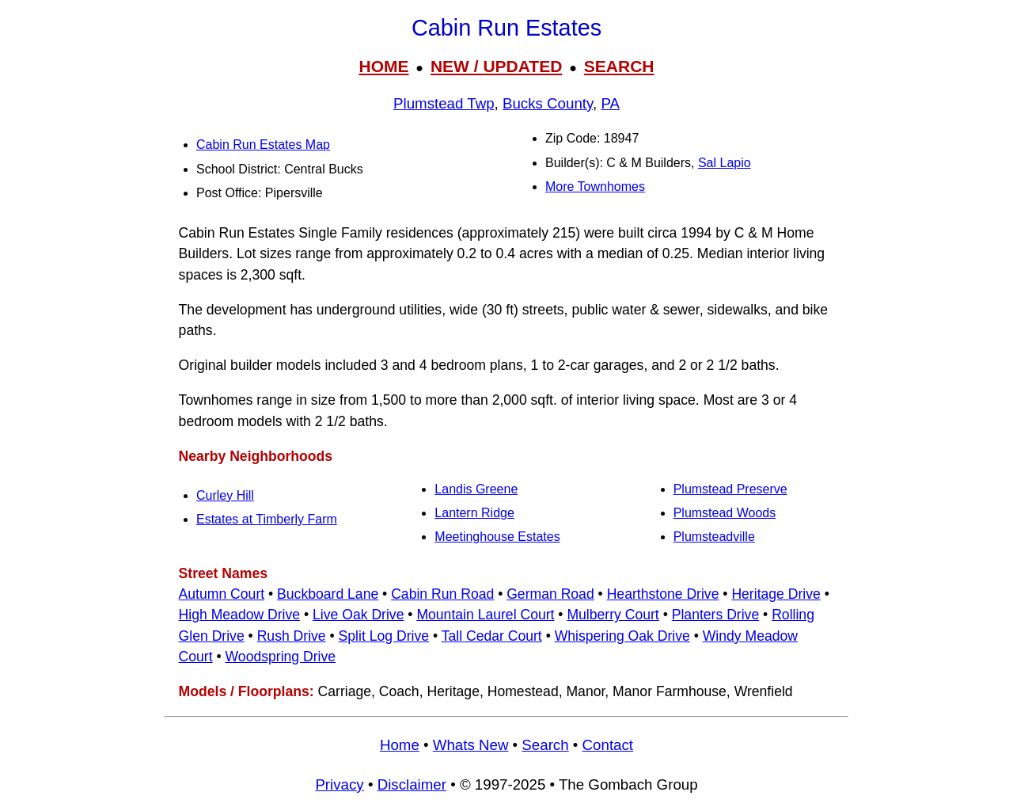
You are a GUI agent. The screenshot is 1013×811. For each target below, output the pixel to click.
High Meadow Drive (240, 615)
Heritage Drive (775, 594)
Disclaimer (412, 784)
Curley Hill (225, 495)
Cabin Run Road (442, 594)
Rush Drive (291, 636)
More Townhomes (595, 186)
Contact (607, 745)
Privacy (339, 784)
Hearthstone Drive (663, 594)
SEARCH (619, 66)
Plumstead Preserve (730, 489)
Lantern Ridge (474, 513)
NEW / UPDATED (496, 66)
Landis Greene (476, 489)
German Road (550, 594)
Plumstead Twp (444, 103)
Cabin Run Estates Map (263, 144)
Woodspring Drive (281, 656)
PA (610, 103)
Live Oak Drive (358, 615)
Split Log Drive (384, 636)
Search (545, 745)
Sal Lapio (724, 162)
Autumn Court (222, 594)
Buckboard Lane (327, 594)
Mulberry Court (612, 615)
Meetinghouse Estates (497, 536)
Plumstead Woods (724, 513)
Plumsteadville (714, 536)
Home (399, 745)
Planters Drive (716, 615)
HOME (383, 66)
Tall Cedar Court (492, 636)
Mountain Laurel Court (485, 615)
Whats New (471, 745)
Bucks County (548, 103)
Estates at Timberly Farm (266, 519)
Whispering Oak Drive (622, 636)
